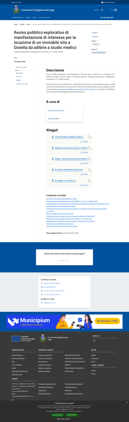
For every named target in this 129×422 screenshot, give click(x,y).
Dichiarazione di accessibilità (73, 393)
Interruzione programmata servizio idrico (60, 223)
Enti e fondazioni (17, 365)
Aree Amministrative (18, 358)
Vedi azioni (96, 37)
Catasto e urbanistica (44, 368)
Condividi (95, 33)
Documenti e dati (17, 374)
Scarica (84, 141)
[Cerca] (115, 10)
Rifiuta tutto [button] (71, 415)
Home (16, 24)
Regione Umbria (17, 2)
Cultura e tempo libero (45, 358)
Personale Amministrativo (20, 371)
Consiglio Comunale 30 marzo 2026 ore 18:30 (61, 226)
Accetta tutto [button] (57, 415)
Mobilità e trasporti (44, 371)
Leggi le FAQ (42, 390)
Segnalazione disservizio (45, 387)
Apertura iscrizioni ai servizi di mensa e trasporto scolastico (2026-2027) (70, 216)
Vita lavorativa (42, 361)
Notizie (93, 355)
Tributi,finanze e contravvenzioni (75, 361)
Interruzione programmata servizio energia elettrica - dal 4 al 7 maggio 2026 (72, 201)
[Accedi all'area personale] (108, 2)
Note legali (68, 390)
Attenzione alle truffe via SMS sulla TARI (59, 213)
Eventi (93, 374)
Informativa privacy (71, 387)
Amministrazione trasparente (74, 384)
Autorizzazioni (69, 371)
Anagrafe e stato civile (45, 355)
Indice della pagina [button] (21, 67)
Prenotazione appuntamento (47, 384)
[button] (64, 419)
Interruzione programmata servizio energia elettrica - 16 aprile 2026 (69, 218)
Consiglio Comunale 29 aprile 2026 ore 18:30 (61, 198)
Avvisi (28, 24)
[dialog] (64, 411)
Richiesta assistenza (44, 393)
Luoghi (93, 370)
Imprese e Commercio (44, 365)
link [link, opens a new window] (82, 411)
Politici (14, 368)
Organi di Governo (17, 355)
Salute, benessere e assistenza (74, 368)
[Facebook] (99, 10)
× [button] (127, 402)
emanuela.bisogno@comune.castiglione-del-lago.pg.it (76, 89)
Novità (22, 24)
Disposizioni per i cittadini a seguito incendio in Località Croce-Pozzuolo (70, 221)
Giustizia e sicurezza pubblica (74, 358)
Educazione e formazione (72, 355)
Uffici (13, 361)
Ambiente (68, 365)
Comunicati (94, 358)
